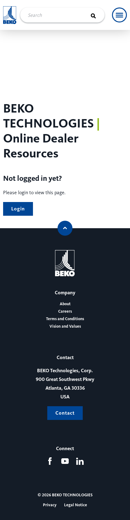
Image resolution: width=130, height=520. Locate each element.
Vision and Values (65, 326)
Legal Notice (75, 505)
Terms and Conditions (65, 318)
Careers (65, 311)
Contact (65, 413)
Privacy (50, 505)
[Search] (97, 14)
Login (18, 209)
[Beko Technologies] (9, 15)
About (65, 303)
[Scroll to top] (65, 228)
